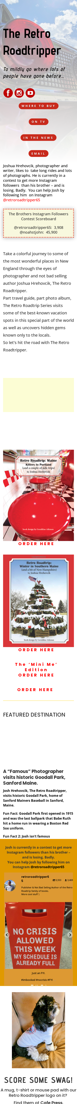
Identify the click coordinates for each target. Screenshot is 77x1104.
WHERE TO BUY (39, 106)
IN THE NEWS (38, 138)
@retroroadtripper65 (21, 199)
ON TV (39, 122)
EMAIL (38, 153)
